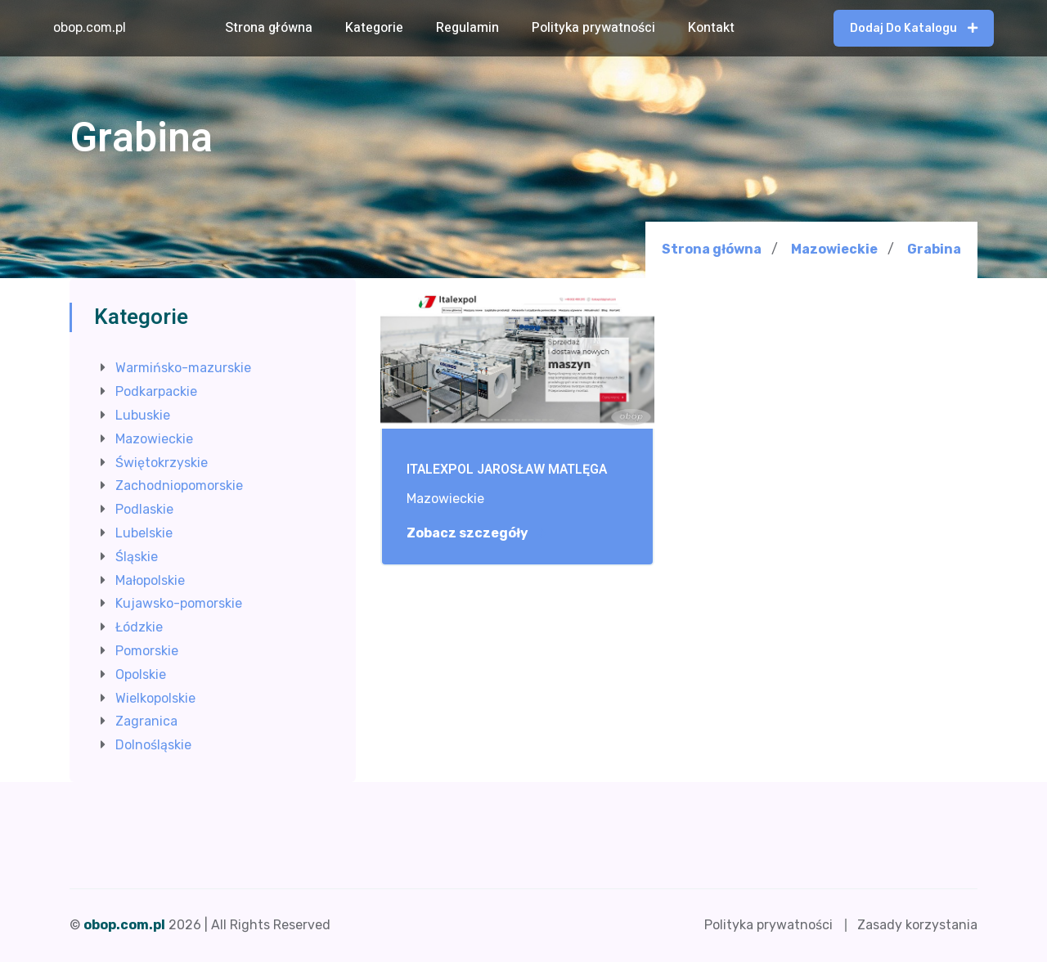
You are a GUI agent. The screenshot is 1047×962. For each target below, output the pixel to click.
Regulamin (467, 28)
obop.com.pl (89, 27)
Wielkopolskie (155, 698)
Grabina (934, 249)
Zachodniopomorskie (179, 485)
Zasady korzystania (917, 925)
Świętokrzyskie (161, 462)
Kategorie (374, 28)
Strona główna (268, 28)
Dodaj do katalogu (913, 28)
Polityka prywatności (593, 28)
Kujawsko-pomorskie (178, 603)
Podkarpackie (156, 391)
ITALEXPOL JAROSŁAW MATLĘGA (507, 470)
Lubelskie (144, 533)
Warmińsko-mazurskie (183, 367)
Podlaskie (144, 509)
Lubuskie (142, 415)
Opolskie (140, 674)
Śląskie (136, 556)
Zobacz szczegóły (476, 533)
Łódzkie (139, 627)
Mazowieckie (834, 249)
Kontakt (711, 28)
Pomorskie (146, 651)
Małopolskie (150, 580)
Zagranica (146, 721)
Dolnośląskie (153, 745)
